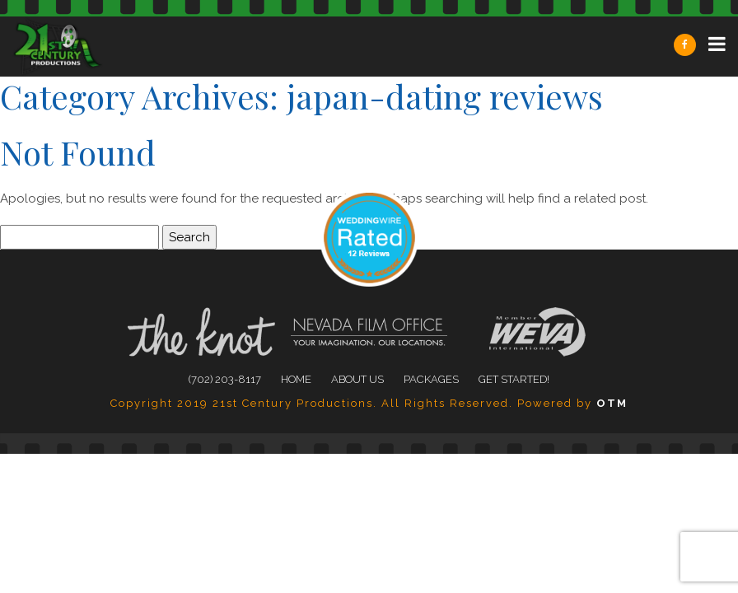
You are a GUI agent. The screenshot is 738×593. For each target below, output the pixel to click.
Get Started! (514, 379)
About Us (357, 379)
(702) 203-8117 (225, 379)
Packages (431, 379)
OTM (612, 403)
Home (296, 379)
